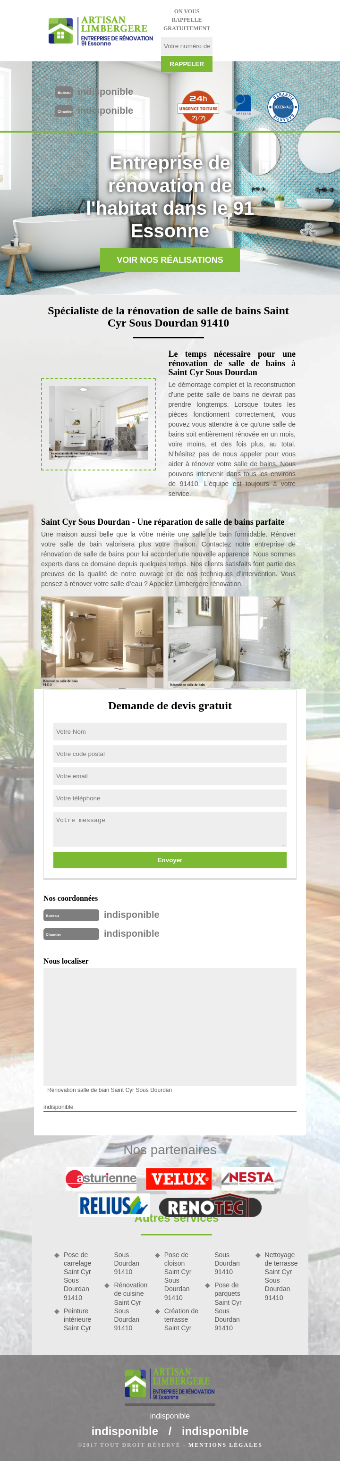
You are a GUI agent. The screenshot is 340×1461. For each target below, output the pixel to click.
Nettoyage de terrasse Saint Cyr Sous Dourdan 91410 (281, 1276)
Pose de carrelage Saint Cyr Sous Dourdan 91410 (77, 1276)
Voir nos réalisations (170, 260)
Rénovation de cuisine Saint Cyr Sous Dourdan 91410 (130, 1306)
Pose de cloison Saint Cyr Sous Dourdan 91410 (178, 1276)
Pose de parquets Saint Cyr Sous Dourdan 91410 (228, 1306)
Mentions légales (225, 1445)
